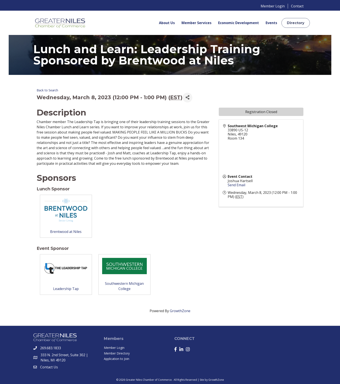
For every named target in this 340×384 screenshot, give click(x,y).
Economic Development (238, 22)
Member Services (196, 22)
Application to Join (116, 359)
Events (271, 22)
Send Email (236, 185)
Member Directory (117, 353)
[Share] (187, 97)
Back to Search (47, 90)
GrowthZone (180, 310)
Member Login (273, 6)
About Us (167, 22)
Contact (297, 6)
